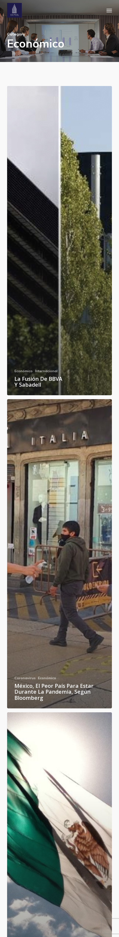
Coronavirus (25, 678)
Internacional (46, 371)
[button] (109, 10)
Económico (23, 371)
